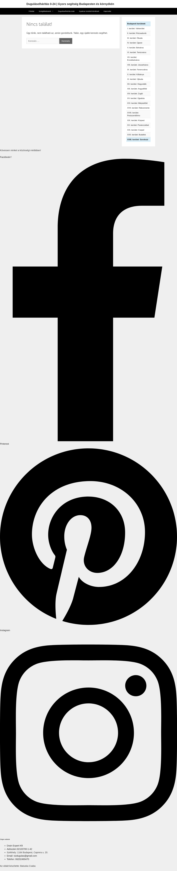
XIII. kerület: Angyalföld (137, 89)
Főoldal (31, 11)
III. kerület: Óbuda (134, 38)
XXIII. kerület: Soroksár (137, 139)
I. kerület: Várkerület (135, 28)
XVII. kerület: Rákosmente (138, 108)
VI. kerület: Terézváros (136, 52)
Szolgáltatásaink (47, 11)
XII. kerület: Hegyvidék (136, 84)
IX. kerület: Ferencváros (137, 70)
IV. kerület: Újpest (134, 43)
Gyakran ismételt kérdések (89, 11)
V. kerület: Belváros (135, 48)
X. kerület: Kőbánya (135, 74)
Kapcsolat (107, 11)
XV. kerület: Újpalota (135, 98)
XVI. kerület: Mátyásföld (137, 103)
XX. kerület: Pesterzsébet (138, 125)
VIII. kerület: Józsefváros (137, 65)
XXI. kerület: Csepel (135, 130)
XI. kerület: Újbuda (135, 79)
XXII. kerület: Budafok (136, 135)
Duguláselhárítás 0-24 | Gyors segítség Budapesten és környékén (70, 4)
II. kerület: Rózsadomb (136, 33)
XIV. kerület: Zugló (135, 94)
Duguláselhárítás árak (66, 11)
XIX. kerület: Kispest (135, 120)
